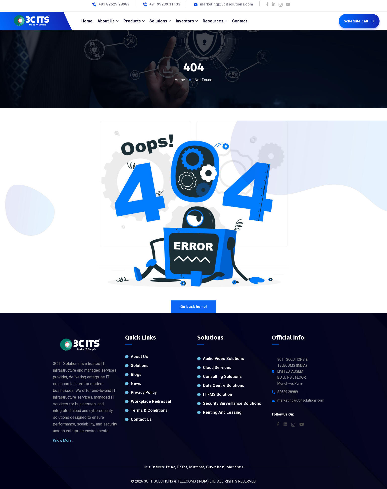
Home (180, 79)
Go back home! (193, 306)
